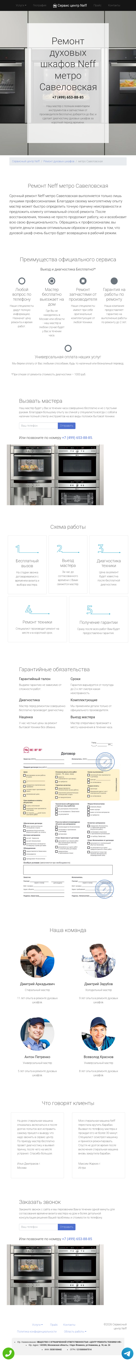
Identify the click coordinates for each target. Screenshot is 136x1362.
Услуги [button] (20, 5)
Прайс (97, 5)
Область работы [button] (74, 1331)
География (39, 5)
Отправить (66, 425)
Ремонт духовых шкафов (59, 161)
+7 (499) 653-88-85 (68, 97)
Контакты (114, 5)
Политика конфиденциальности (36, 1331)
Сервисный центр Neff (26, 161)
